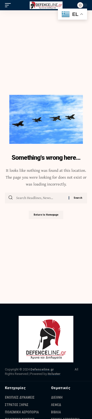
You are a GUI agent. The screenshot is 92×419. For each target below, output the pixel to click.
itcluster (54, 374)
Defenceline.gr (42, 369)
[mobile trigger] (9, 5)
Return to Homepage (46, 214)
